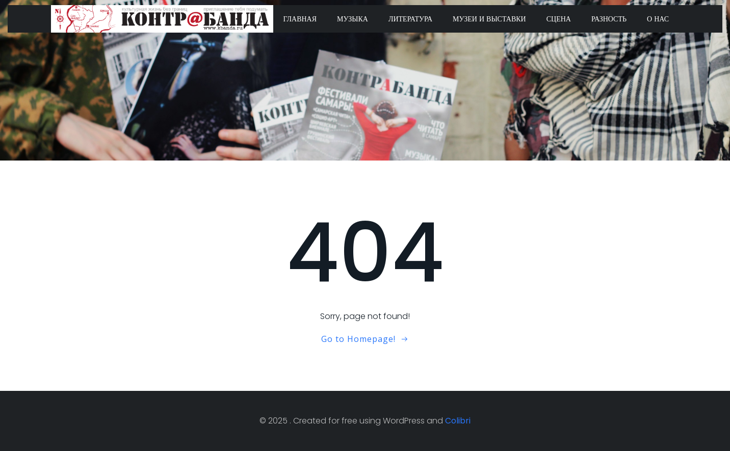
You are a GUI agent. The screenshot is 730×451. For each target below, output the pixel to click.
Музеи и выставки (489, 19)
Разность (609, 19)
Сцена (558, 19)
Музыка (352, 19)
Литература (410, 19)
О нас (658, 19)
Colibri (458, 421)
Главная (300, 19)
